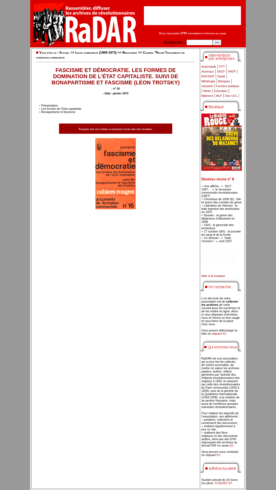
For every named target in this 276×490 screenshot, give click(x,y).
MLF (219, 95)
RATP (232, 71)
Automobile (208, 66)
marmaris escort (229, 250)
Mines (207, 90)
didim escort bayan (213, 254)
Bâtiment (207, 95)
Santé (221, 76)
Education (220, 90)
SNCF (221, 71)
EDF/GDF (207, 76)
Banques (224, 81)
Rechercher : (174, 42)
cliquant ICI (219, 333)
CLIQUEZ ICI (223, 483)
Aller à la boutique (213, 275)
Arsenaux (207, 71)
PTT (222, 66)
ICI (231, 445)
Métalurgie (208, 81)
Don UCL (231, 95)
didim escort (209, 250)
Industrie (207, 86)
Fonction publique (227, 86)
